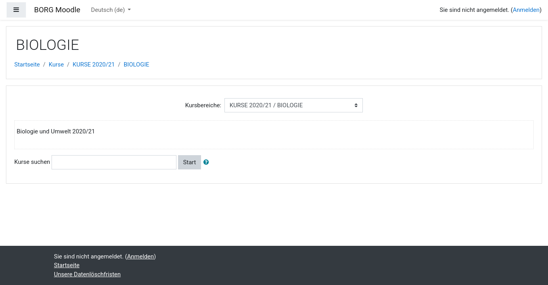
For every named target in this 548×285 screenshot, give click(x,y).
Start (189, 162)
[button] (208, 162)
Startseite (27, 64)
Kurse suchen (32, 161)
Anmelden (526, 9)
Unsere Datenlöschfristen (87, 274)
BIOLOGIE (136, 64)
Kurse (56, 64)
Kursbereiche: (203, 105)
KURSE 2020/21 (94, 64)
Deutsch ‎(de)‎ (108, 9)
